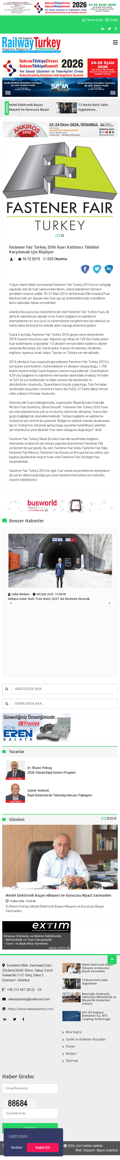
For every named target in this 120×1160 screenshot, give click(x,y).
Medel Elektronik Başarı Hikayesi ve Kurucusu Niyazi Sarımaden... (38, 109)
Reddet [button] (16, 1147)
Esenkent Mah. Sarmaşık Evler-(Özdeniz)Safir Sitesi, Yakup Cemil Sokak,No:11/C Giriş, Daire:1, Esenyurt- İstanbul (27, 972)
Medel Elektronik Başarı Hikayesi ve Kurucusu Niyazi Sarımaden (58, 895)
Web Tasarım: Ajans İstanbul (96, 1150)
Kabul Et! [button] (43, 1147)
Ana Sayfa (73, 1032)
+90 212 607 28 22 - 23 (21, 990)
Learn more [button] (18, 1136)
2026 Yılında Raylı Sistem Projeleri (51, 772)
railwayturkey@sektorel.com (26, 999)
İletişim (71, 1054)
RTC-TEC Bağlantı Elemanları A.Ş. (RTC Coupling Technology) (96, 1016)
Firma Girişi (92, 20)
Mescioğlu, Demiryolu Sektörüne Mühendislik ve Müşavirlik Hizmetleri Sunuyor (99, 998)
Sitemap (72, 1061)
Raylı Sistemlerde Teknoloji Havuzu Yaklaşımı (59, 795)
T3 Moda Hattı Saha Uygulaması (95, 982)
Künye (70, 1046)
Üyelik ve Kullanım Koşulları (86, 1039)
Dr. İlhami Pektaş (39, 768)
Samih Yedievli (38, 791)
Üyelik (111, 20)
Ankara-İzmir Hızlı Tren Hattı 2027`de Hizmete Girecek (48, 599)
